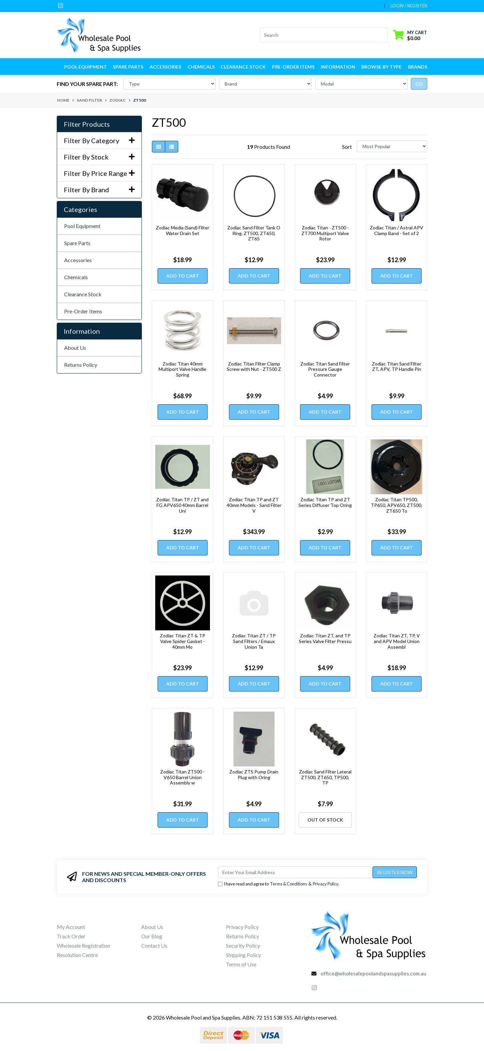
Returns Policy (80, 364)
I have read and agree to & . (278, 884)
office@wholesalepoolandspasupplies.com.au (373, 973)
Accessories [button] (165, 67)
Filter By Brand (99, 190)
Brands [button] (417, 67)
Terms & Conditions (288, 883)
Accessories (78, 260)
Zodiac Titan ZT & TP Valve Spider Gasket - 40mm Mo (182, 641)
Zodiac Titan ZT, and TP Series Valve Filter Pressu (325, 638)
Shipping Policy (243, 955)
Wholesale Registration (83, 945)
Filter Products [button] (87, 124)
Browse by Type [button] (381, 67)
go (419, 84)
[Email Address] (294, 872)
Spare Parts (77, 243)
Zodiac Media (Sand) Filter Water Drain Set (182, 230)
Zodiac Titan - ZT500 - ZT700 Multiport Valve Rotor (325, 233)
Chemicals (76, 277)
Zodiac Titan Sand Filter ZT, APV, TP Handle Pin (396, 366)
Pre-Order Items (293, 67)
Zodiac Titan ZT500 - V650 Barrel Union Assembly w (182, 777)
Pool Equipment (82, 226)
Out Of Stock (325, 820)
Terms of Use (241, 964)
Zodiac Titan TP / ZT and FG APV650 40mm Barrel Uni (182, 505)
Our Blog (151, 936)
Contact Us (154, 945)
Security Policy (243, 945)
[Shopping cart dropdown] (410, 35)
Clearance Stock (243, 67)
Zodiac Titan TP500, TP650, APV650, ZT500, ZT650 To (396, 505)
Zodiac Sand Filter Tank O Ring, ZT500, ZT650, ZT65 (253, 233)
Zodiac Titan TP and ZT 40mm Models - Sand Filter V (254, 505)
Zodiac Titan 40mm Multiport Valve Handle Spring (182, 369)
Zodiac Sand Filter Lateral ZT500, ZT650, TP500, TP (325, 777)
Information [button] (338, 67)
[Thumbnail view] (158, 146)
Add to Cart (182, 276)
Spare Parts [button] (128, 67)
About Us (75, 347)
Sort (347, 146)
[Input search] (320, 35)
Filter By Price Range (99, 173)
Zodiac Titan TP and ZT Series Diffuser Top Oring (325, 502)
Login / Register (409, 5)
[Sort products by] (392, 146)
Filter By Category (99, 140)
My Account (71, 927)
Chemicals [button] (201, 67)
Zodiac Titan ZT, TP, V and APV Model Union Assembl (397, 641)
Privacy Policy (325, 883)
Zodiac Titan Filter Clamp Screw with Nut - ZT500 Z (254, 366)
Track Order (71, 936)
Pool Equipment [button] (85, 67)
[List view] (171, 146)
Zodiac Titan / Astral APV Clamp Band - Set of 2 (396, 230)
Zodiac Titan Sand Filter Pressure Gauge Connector (325, 369)
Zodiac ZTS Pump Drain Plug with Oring (253, 774)
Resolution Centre (77, 955)
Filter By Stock (99, 157)
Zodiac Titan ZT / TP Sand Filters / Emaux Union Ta (254, 641)
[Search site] (383, 35)
